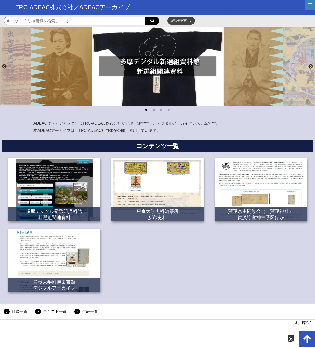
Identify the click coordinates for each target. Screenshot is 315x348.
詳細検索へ (181, 20)
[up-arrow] (307, 339)
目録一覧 (19, 311)
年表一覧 (90, 311)
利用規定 (303, 322)
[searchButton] (152, 21)
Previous (4, 66)
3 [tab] (161, 110)
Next (310, 66)
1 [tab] (146, 110)
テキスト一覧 (55, 311)
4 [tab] (168, 110)
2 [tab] (153, 110)
